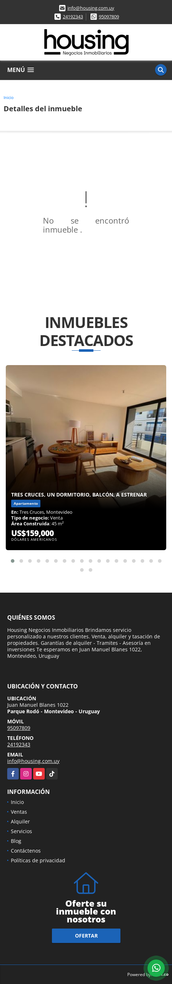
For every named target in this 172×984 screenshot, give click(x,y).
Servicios (21, 831)
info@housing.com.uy (90, 8)
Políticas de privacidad (38, 860)
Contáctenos (26, 850)
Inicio (9, 97)
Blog (16, 840)
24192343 (73, 16)
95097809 (109, 16)
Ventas (19, 811)
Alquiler (20, 821)
